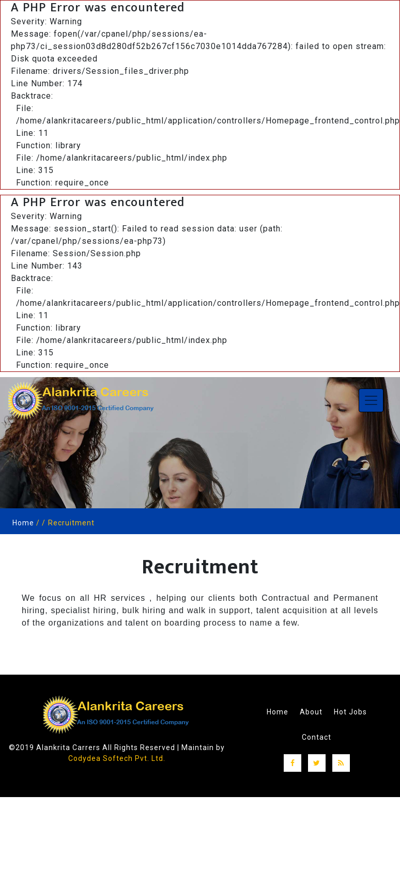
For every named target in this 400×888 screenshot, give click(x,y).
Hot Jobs (350, 711)
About (311, 711)
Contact (316, 736)
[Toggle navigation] (371, 400)
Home (23, 523)
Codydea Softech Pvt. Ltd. (116, 758)
